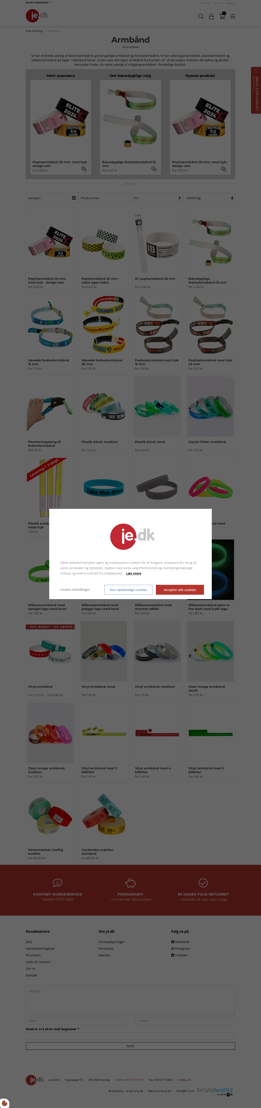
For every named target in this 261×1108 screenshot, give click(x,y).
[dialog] (130, 554)
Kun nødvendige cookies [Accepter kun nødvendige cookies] (128, 590)
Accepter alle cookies (180, 590)
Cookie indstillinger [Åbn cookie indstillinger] (75, 590)
